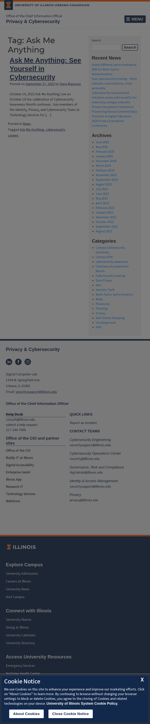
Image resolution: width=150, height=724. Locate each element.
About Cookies (26, 714)
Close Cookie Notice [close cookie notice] (70, 714)
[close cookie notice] (142, 679)
